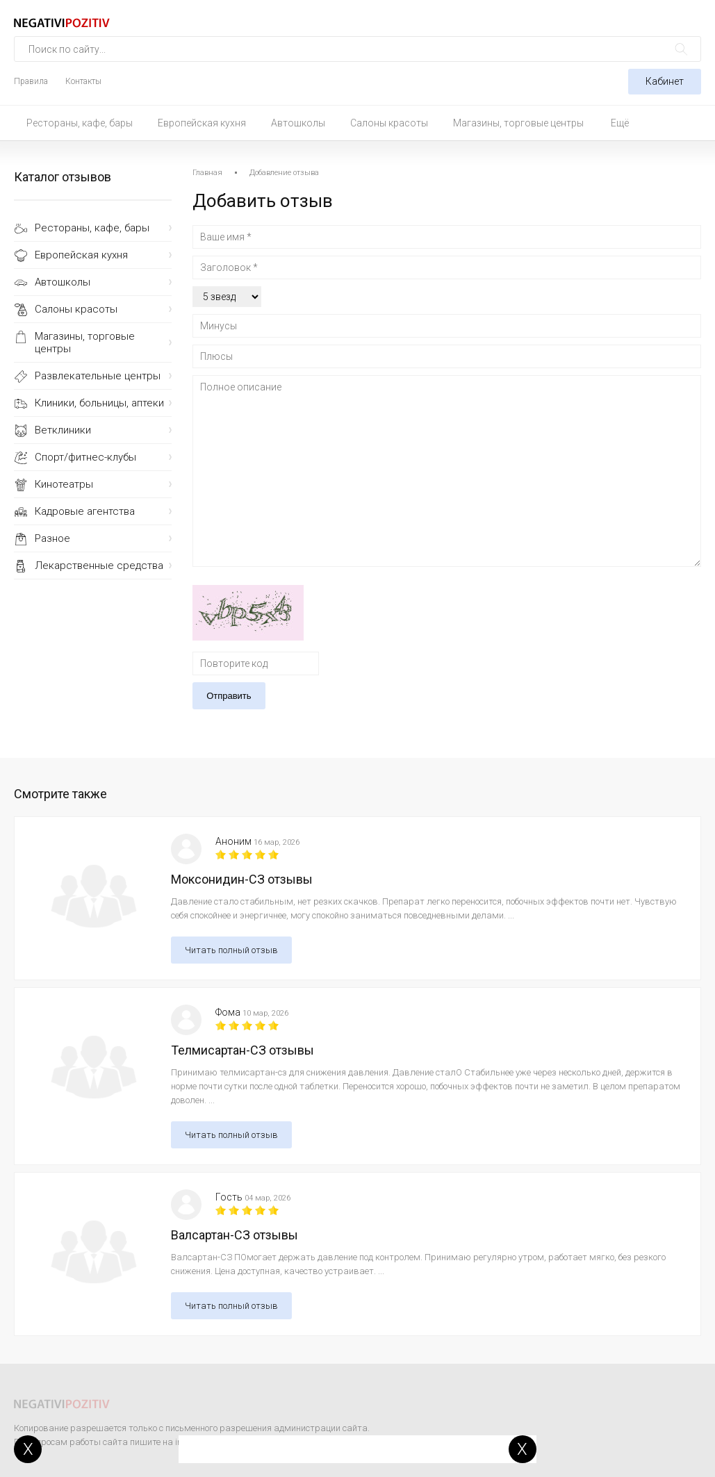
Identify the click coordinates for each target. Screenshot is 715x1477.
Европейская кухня (202, 123)
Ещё (620, 123)
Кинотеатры (64, 484)
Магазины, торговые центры (518, 123)
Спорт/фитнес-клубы (85, 457)
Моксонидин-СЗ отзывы (242, 879)
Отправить (228, 696)
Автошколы (298, 123)
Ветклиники (63, 430)
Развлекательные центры (98, 376)
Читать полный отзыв (231, 950)
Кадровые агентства (85, 511)
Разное (52, 538)
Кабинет (665, 81)
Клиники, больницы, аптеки (99, 403)
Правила (31, 81)
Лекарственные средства (99, 565)
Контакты (83, 81)
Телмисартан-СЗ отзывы (242, 1050)
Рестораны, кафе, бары (79, 123)
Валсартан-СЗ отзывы (234, 1235)
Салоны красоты (389, 123)
